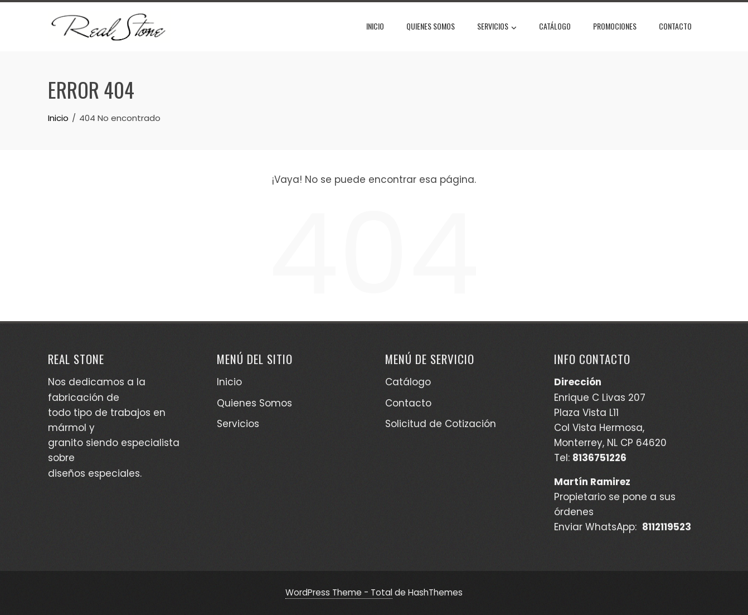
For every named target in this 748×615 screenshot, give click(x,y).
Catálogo (555, 26)
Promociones (615, 26)
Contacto (675, 26)
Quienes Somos (430, 26)
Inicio (375, 26)
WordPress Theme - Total (338, 592)
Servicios (497, 27)
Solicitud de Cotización (440, 423)
